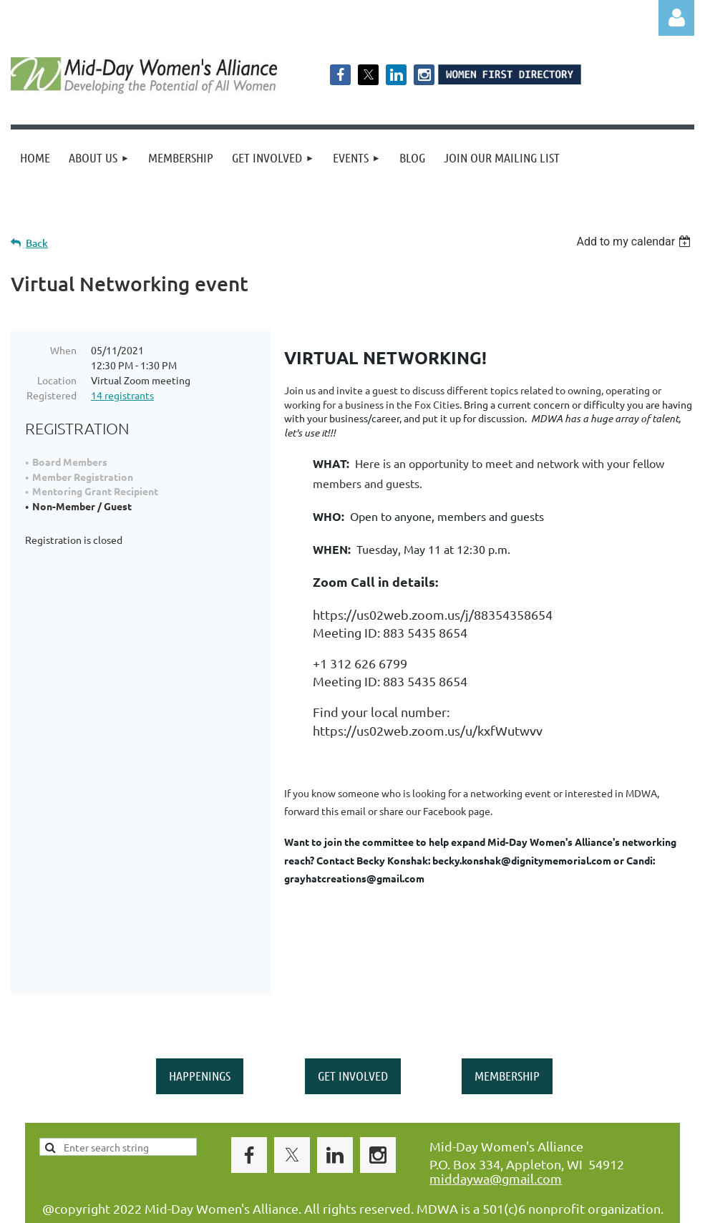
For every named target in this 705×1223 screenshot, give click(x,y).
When (63, 349)
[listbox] (635, 241)
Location (57, 380)
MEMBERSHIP (507, 1038)
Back (37, 243)
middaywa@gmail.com (495, 1140)
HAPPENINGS (199, 1038)
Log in (676, 18)
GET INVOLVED (353, 1038)
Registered (51, 395)
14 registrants (122, 395)
